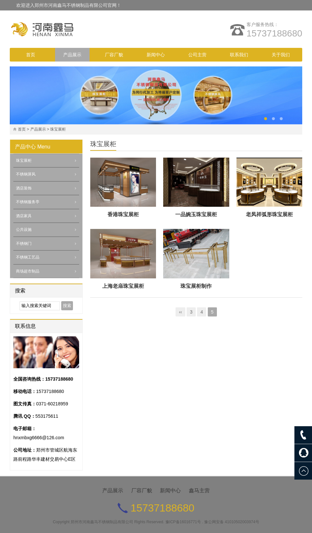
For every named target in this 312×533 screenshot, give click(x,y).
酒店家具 (24, 216)
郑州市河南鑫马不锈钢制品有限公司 (102, 522)
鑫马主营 (199, 490)
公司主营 (197, 54)
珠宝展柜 (58, 129)
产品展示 (72, 54)
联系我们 (239, 54)
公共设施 (24, 229)
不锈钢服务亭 (27, 202)
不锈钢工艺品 (27, 257)
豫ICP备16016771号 (183, 522)
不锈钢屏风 (25, 174)
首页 (30, 54)
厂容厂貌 (114, 54)
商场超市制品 (27, 271)
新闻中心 (156, 54)
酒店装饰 (24, 188)
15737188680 (274, 33)
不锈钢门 (24, 243)
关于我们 (281, 54)
